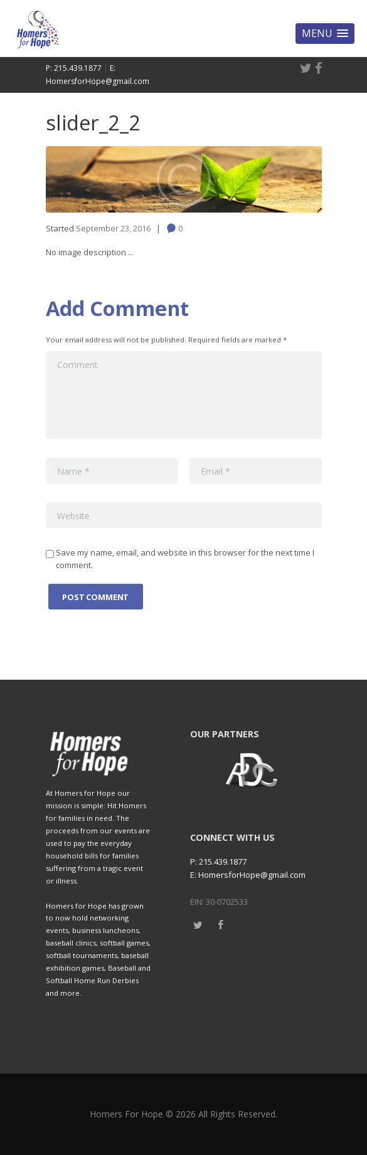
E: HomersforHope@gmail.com (248, 874)
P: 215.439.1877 (74, 68)
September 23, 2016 (113, 228)
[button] (324, 33)
